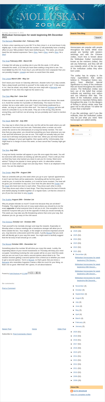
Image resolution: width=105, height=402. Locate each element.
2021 (75, 251)
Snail (7, 186)
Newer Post (6, 329)
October (79, 290)
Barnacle (53, 87)
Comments (77, 134)
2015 (75, 352)
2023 (75, 243)
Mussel (49, 233)
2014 (75, 356)
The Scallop (7, 200)
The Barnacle (7, 41)
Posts (75, 130)
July (77, 302)
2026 (75, 231)
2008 (75, 380)
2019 (75, 336)
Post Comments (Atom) (22, 334)
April (78, 314)
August (79, 298)
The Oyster (6, 173)
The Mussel (6, 244)
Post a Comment (8, 288)
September (80, 294)
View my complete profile (80, 395)
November (80, 286)
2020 (75, 332)
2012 (75, 364)
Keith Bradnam (80, 391)
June (78, 306)
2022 (75, 247)
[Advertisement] (22, 308)
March (78, 318)
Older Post (62, 329)
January (79, 326)
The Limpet (6, 79)
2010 (75, 372)
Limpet (22, 72)
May (77, 310)
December (80, 254)
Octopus (51, 107)
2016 (75, 348)
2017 (75, 344)
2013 (75, 360)
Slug (35, 52)
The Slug (5, 150)
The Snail (6, 61)
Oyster (4, 139)
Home (34, 329)
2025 (75, 235)
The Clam (6, 96)
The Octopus (7, 222)
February (79, 322)
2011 (75, 368)
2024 (75, 239)
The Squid (6, 121)
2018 (75, 340)
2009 (75, 376)
